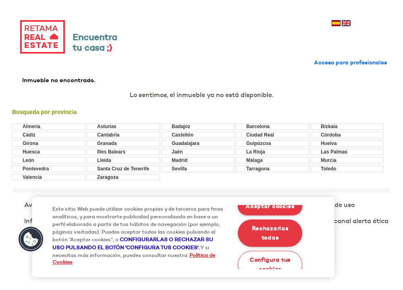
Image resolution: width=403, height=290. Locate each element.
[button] (31, 239)
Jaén (177, 152)
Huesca (31, 152)
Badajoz (181, 126)
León (28, 160)
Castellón (182, 135)
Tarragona (258, 169)
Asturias (106, 126)
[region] (183, 237)
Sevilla (179, 169)
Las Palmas (334, 152)
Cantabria (108, 135)
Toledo (328, 169)
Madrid (179, 160)
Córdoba (331, 135)
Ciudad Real (260, 135)
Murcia (329, 160)
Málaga (254, 160)
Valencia (32, 177)
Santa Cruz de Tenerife (123, 169)
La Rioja (255, 152)
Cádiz (29, 135)
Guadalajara (185, 143)
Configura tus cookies (270, 264)
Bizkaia (329, 126)
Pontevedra (36, 169)
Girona (30, 143)
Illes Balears (111, 152)
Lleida (104, 160)
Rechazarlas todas (270, 233)
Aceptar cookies (270, 206)
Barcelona (258, 126)
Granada (107, 143)
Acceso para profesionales (350, 62)
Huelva (329, 143)
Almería (31, 126)
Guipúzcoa (258, 143)
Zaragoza (107, 177)
